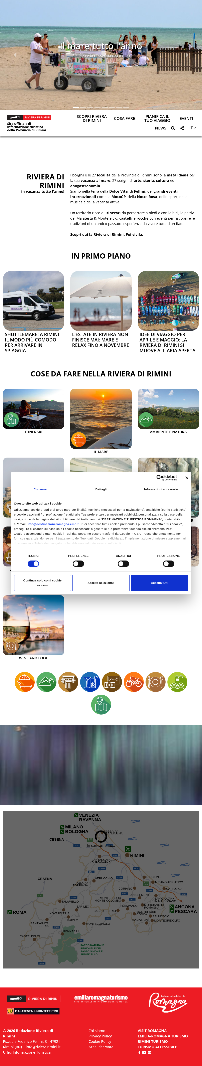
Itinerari (33, 432)
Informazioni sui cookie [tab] (161, 489)
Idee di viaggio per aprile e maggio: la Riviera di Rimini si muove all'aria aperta (167, 342)
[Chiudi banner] (186, 477)
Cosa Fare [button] (124, 118)
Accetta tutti (159, 582)
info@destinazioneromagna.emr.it (53, 524)
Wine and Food (33, 658)
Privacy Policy (100, 1036)
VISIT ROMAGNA (152, 1030)
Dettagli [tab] (101, 489)
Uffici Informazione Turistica (27, 1052)
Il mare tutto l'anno (101, 46)
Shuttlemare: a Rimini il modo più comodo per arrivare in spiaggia (32, 342)
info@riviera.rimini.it (43, 1046)
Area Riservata (100, 1046)
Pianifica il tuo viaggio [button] (157, 118)
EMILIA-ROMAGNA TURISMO (163, 1036)
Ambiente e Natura (168, 432)
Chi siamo (96, 1030)
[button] (15, 55)
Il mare (101, 452)
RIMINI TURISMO (153, 1041)
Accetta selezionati (101, 582)
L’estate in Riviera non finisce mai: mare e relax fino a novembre (100, 340)
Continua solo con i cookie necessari (42, 583)
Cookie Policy (99, 1041)
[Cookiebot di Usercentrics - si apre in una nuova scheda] (159, 478)
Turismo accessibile (157, 1046)
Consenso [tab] (41, 489)
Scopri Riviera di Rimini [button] (92, 118)
